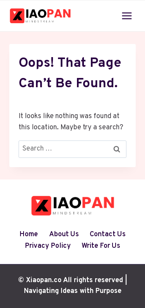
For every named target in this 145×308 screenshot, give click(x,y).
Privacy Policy (48, 246)
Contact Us (108, 234)
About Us (64, 234)
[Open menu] (127, 16)
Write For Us (101, 246)
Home (28, 234)
